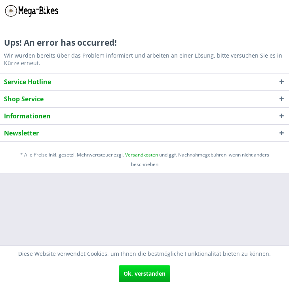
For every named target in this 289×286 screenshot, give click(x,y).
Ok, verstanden (144, 273)
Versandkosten (141, 154)
